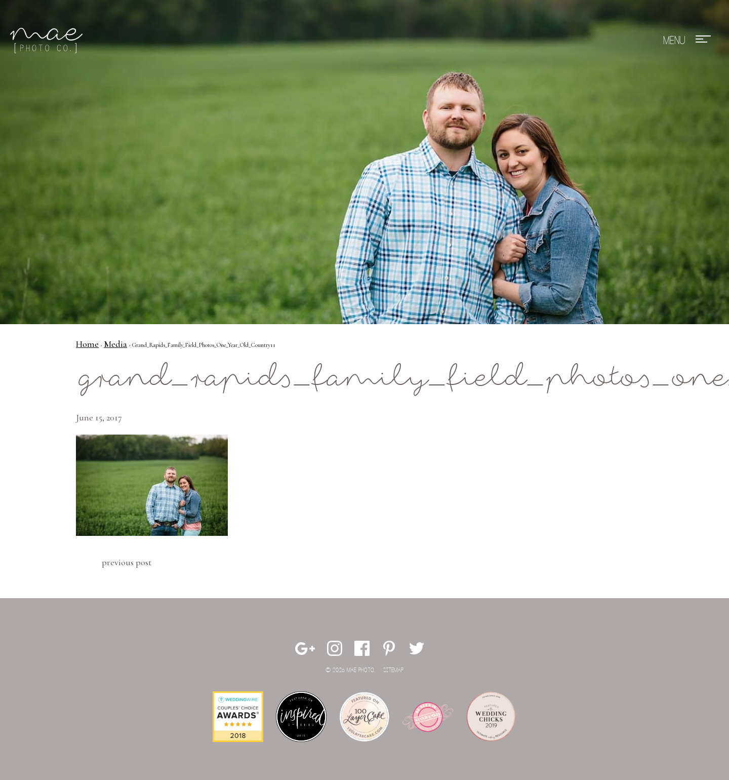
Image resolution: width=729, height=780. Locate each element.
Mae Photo (48, 40)
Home (87, 343)
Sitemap (393, 670)
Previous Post (126, 562)
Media (115, 343)
